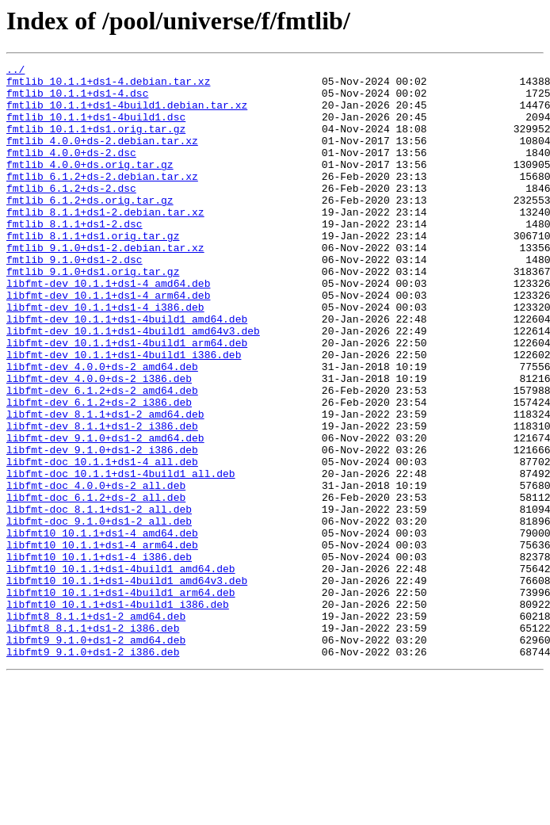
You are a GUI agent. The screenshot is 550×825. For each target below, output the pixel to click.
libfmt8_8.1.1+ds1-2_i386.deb (92, 742)
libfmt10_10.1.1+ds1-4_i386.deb (99, 656)
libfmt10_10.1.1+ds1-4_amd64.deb (102, 628)
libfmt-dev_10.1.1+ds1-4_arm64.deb (108, 342)
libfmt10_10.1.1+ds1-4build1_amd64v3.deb (126, 685)
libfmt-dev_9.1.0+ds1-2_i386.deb (102, 528)
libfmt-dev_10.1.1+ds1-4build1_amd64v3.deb (133, 385)
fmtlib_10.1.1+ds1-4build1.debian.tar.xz (126, 114)
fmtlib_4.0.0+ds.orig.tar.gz (90, 185)
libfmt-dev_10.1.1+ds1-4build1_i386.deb (123, 414)
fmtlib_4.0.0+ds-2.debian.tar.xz (102, 157)
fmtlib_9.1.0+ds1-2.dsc (74, 299)
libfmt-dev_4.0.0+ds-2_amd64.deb (102, 428)
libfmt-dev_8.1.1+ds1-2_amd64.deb (105, 485)
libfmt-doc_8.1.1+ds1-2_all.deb (99, 599)
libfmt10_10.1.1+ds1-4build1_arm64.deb (120, 699)
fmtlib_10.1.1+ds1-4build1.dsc (95, 128)
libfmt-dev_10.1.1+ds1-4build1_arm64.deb (126, 399)
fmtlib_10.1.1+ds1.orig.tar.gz (95, 143)
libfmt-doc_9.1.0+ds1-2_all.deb (99, 613)
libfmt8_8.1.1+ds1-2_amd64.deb (95, 727)
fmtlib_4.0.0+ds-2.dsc (71, 171)
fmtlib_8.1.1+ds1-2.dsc (74, 257)
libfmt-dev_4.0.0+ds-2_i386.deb (99, 442)
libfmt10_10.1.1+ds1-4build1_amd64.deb (120, 670)
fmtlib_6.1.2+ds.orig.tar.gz (90, 228)
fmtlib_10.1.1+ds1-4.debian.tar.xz (108, 85)
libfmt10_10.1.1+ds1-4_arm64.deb (102, 642)
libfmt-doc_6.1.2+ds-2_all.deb (95, 585)
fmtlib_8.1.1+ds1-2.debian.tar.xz (105, 242)
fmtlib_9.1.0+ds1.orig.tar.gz (92, 314)
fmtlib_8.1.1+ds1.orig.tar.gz (92, 271)
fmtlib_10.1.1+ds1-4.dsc (77, 100)
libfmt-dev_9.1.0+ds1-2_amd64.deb (105, 513)
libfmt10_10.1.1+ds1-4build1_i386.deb (117, 713)
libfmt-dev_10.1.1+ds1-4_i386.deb (105, 356)
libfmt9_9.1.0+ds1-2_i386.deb (92, 770)
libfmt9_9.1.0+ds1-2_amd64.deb (95, 756)
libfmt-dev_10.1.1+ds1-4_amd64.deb (108, 328)
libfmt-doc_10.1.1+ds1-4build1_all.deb (120, 556)
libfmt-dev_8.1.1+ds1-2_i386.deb (102, 499)
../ (15, 71)
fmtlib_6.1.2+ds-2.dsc (71, 214)
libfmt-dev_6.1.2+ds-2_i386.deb (99, 471)
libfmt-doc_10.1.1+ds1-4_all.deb (102, 542)
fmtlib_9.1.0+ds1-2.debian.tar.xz (105, 285)
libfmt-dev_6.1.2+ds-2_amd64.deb (102, 456)
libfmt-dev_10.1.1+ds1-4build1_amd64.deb (126, 371)
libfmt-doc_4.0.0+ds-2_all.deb (95, 570)
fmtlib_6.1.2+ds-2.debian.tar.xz (102, 200)
